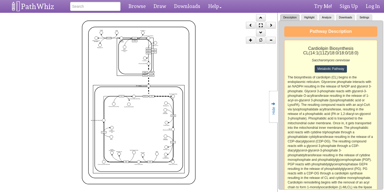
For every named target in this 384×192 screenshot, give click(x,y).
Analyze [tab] (326, 17)
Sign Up (349, 6)
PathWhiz (37, 6)
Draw (160, 6)
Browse (137, 6)
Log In (373, 6)
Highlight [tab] (309, 17)
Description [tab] (290, 17)
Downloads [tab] (345, 17)
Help (215, 6)
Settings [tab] (364, 17)
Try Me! (323, 6)
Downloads (187, 6)
